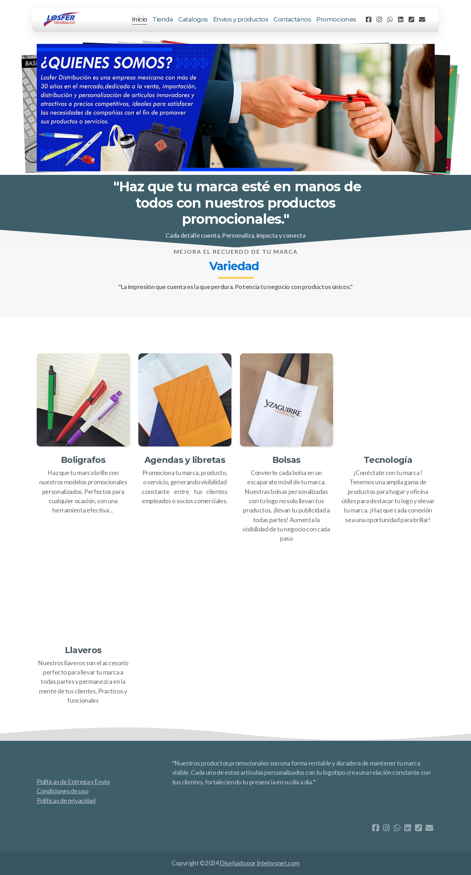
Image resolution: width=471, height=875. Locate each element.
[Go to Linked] (400, 19)
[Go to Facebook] (368, 19)
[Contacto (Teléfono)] (411, 19)
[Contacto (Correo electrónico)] (422, 19)
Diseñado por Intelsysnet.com (259, 863)
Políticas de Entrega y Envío (73, 781)
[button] (212, 163)
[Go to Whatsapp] (390, 19)
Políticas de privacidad (66, 800)
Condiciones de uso (62, 791)
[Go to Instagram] (379, 19)
